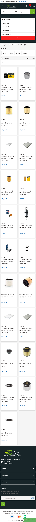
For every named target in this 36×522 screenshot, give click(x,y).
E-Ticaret (14, 520)
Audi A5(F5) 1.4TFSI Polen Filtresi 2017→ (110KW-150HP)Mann (7, 399)
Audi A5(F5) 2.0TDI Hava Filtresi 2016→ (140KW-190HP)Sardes (25, 296)
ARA (18, 37)
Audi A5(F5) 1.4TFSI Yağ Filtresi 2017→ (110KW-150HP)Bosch (25, 89)
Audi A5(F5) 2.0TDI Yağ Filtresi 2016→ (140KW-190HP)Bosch (7, 227)
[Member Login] (27, 6)
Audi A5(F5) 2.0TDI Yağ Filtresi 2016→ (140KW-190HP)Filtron (25, 192)
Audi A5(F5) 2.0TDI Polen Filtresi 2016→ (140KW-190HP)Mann (7, 433)
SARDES (21, 119)
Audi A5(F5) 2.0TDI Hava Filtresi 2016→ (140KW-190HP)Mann (7, 296)
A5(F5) (24, 45)
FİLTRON (3, 85)
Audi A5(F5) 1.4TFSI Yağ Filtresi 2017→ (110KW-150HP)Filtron (7, 89)
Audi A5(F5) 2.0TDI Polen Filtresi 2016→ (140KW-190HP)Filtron (7, 330)
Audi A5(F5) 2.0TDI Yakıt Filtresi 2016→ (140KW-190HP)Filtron (25, 227)
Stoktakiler (6, 58)
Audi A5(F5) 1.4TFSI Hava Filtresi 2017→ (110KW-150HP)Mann (7, 123)
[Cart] (32, 6)
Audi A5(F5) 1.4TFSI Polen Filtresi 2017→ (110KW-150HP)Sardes (26, 158)
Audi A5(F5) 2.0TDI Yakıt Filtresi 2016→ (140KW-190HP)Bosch (7, 261)
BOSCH (21, 85)
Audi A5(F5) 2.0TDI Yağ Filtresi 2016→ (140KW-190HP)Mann (7, 192)
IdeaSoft (9, 520)
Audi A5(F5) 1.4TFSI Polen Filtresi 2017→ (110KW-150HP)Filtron (7, 158)
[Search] (18, 11)
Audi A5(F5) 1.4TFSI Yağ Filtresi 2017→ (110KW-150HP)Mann (7, 364)
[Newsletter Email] (18, 498)
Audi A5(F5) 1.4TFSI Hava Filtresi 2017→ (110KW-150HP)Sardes (25, 123)
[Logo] (11, 6)
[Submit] (32, 498)
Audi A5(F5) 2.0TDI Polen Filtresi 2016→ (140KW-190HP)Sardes (25, 330)
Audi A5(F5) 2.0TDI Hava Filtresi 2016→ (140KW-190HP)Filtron (25, 399)
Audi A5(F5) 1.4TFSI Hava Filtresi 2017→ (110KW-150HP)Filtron (25, 364)
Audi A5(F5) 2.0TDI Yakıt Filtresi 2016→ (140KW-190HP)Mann (25, 261)
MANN (3, 119)
